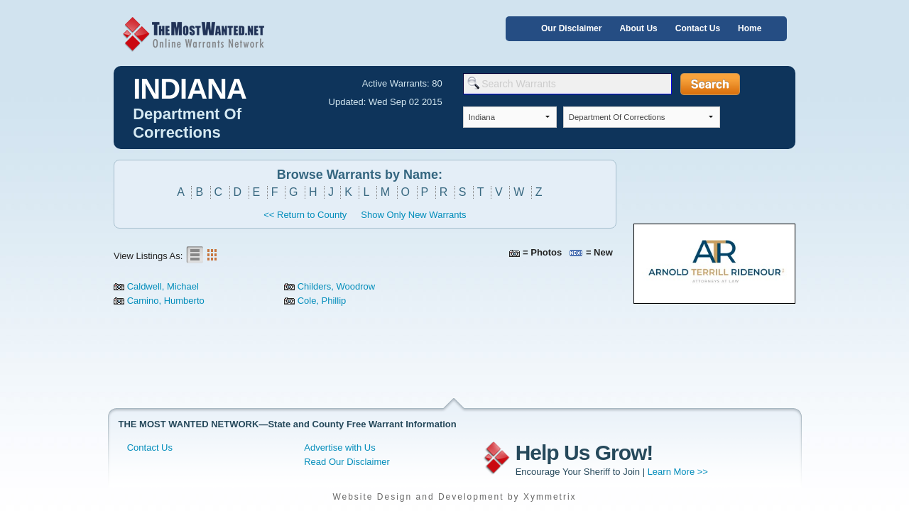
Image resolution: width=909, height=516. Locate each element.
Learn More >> (678, 471)
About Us (638, 28)
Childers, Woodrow (337, 286)
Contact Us (697, 28)
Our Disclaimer (571, 28)
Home (749, 28)
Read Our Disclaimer (347, 461)
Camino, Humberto (166, 300)
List (194, 254)
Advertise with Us (339, 447)
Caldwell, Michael (163, 286)
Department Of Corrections (187, 123)
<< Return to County (305, 214)
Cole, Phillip (322, 300)
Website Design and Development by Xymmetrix (454, 497)
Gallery (211, 254)
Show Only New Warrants (413, 214)
